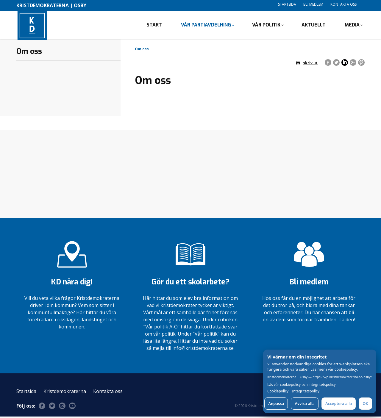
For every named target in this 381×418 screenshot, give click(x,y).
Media (352, 25)
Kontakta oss (108, 392)
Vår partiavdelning (206, 25)
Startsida (287, 4)
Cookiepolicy (277, 391)
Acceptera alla (338, 403)
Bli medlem (313, 4)
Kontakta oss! (343, 4)
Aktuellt (314, 25)
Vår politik (266, 25)
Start (154, 25)
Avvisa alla (305, 403)
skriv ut (307, 64)
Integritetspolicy (305, 391)
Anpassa (276, 403)
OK (365, 403)
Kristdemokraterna (64, 392)
